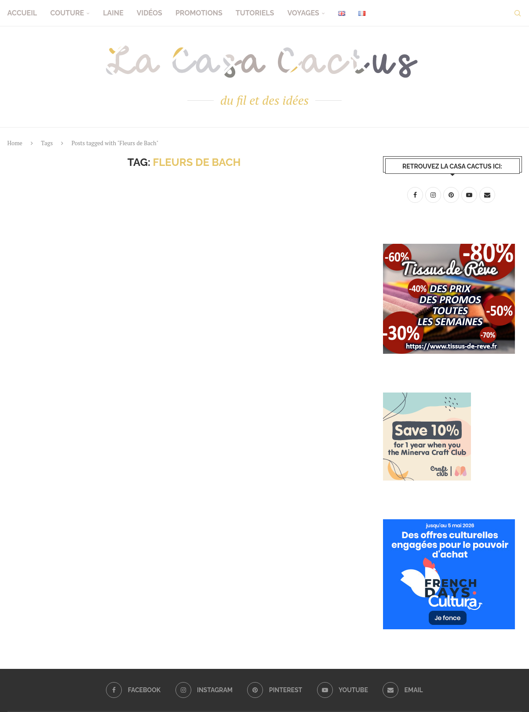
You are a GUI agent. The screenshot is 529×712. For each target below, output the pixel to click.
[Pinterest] (274, 690)
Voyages (303, 13)
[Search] (517, 13)
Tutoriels (255, 13)
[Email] (403, 690)
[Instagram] (204, 690)
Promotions (199, 13)
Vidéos (149, 13)
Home (14, 143)
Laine (113, 13)
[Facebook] (133, 690)
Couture (67, 13)
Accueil (22, 13)
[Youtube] (342, 690)
